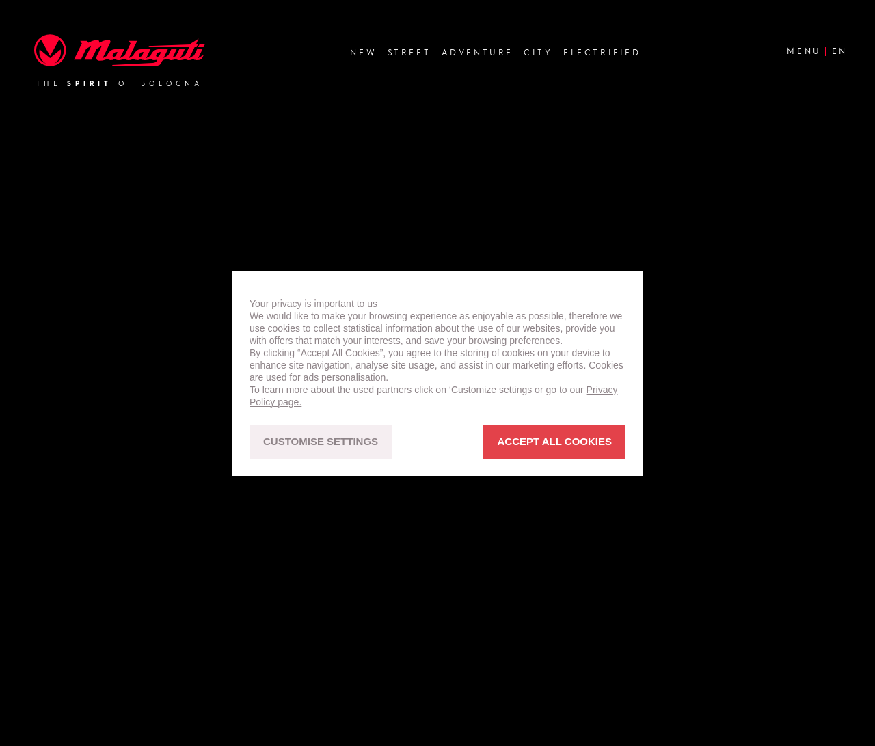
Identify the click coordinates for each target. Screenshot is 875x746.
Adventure (477, 53)
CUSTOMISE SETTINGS (320, 441)
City (538, 53)
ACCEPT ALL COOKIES (554, 441)
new (363, 53)
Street (409, 53)
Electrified (602, 53)
